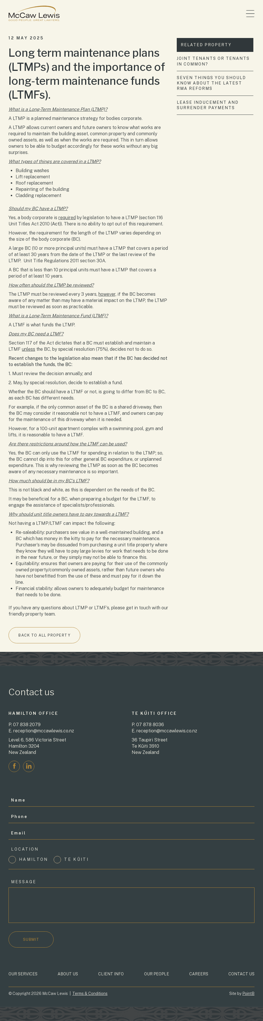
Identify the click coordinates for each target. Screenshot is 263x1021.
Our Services (23, 974)
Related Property (206, 45)
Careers (198, 974)
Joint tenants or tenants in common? (213, 61)
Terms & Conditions (90, 993)
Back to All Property (44, 635)
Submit (31, 939)
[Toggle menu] (250, 13)
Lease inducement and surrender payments (208, 105)
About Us (68, 974)
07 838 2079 (27, 724)
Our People (156, 974)
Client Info (111, 974)
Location (25, 849)
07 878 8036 (150, 724)
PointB (248, 993)
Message (23, 882)
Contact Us (241, 974)
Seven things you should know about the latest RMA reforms (211, 83)
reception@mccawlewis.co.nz (43, 730)
